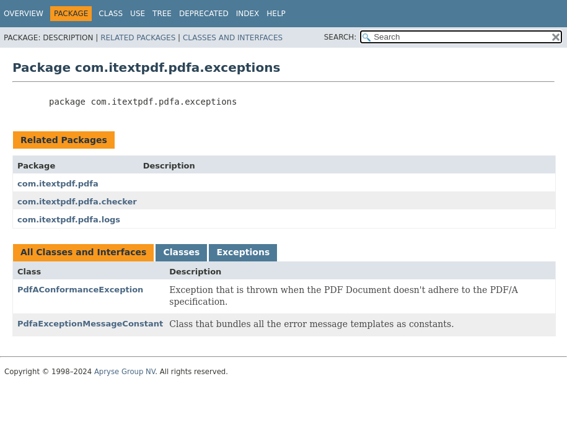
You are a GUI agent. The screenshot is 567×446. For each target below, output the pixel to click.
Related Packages (137, 37)
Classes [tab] (181, 252)
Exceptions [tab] (243, 252)
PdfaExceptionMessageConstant (90, 323)
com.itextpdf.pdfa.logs (68, 219)
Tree (162, 13)
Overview (23, 13)
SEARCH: (340, 37)
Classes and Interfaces (233, 37)
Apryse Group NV (124, 371)
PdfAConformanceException (80, 289)
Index (248, 13)
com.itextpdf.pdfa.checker (77, 201)
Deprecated (204, 13)
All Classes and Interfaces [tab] (83, 252)
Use (137, 13)
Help (276, 13)
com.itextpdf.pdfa (58, 183)
